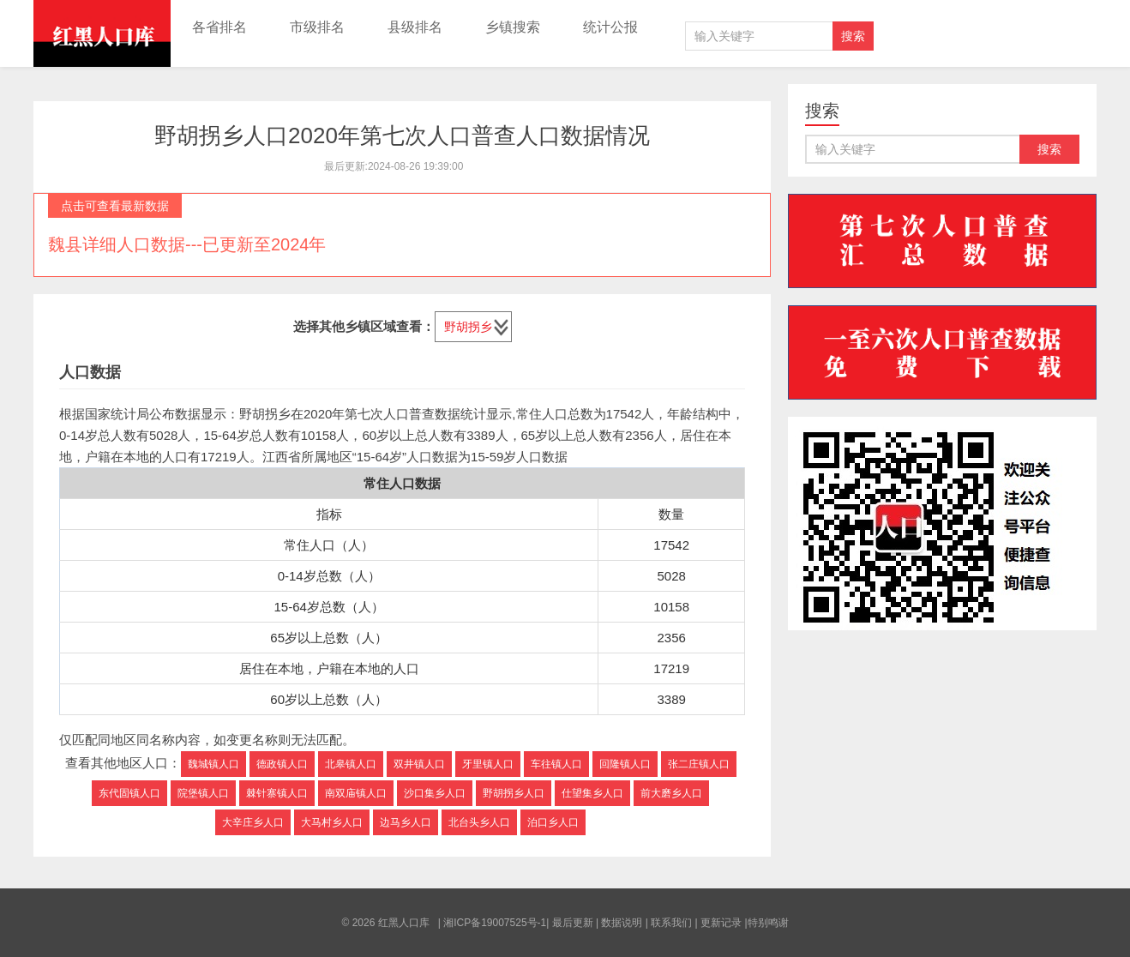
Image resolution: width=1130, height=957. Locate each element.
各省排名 (219, 27)
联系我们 (671, 923)
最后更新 (572, 923)
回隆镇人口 (625, 764)
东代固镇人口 (129, 793)
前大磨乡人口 (671, 793)
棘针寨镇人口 (277, 793)
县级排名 (415, 27)
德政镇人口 (282, 764)
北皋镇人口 (350, 764)
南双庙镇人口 (356, 793)
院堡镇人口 (203, 793)
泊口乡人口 (553, 822)
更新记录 (721, 923)
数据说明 (621, 923)
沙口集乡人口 (435, 793)
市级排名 (317, 27)
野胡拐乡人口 (513, 793)
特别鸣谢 (768, 923)
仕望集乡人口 (592, 793)
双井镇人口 (419, 764)
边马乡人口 (405, 822)
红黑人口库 (102, 33)
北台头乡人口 (479, 822)
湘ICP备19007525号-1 (494, 923)
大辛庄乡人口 (253, 822)
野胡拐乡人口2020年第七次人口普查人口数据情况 (402, 135)
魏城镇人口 (213, 764)
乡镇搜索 (512, 27)
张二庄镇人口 (699, 764)
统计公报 (610, 27)
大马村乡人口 (332, 822)
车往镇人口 (556, 764)
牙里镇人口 (488, 764)
